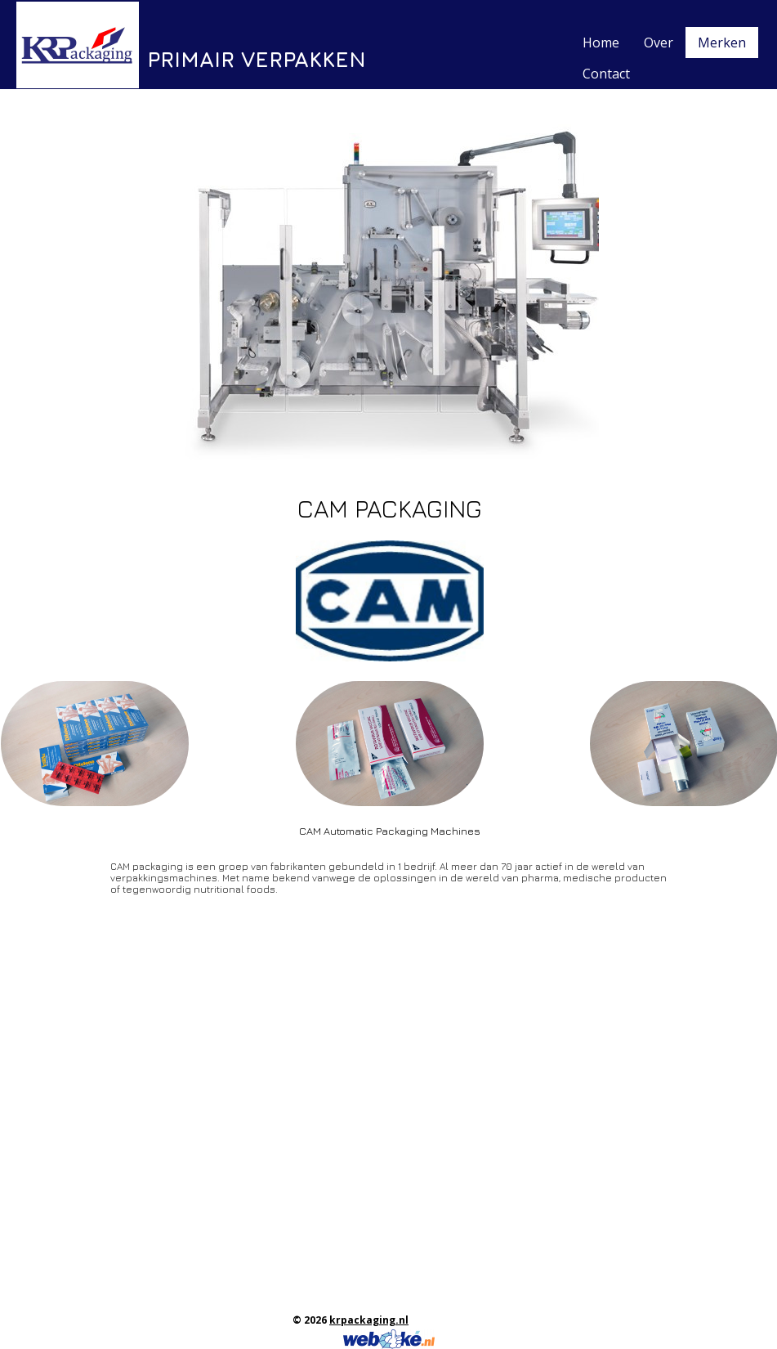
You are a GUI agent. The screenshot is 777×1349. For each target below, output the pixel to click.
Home (601, 43)
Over (658, 43)
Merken (722, 43)
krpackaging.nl (369, 1320)
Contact (606, 74)
